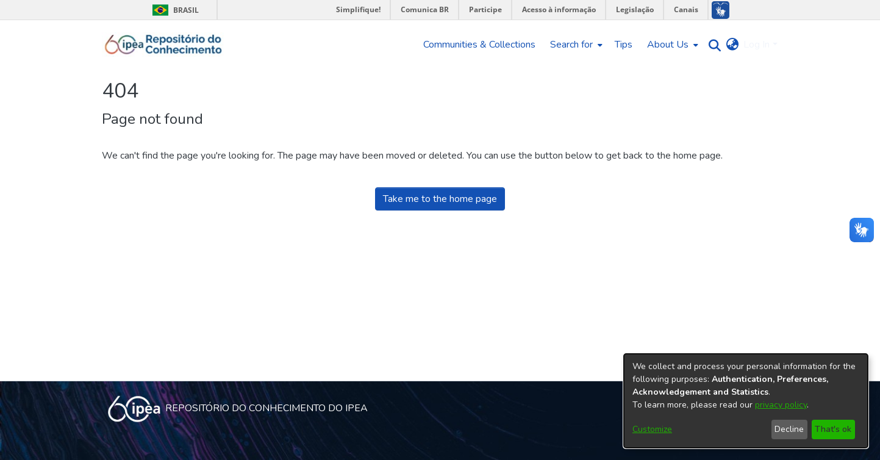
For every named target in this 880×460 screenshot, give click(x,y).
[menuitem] (575, 44)
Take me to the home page (440, 199)
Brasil (173, 10)
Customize (652, 429)
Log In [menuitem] (756, 44)
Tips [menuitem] (623, 44)
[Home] (164, 44)
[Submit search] (711, 45)
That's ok (833, 429)
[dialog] (746, 401)
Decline (789, 429)
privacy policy (781, 405)
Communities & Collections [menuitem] (479, 44)
